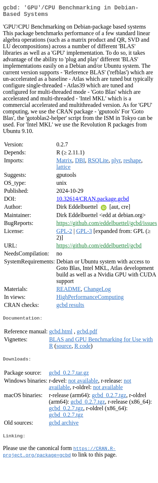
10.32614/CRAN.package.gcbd (92, 202)
